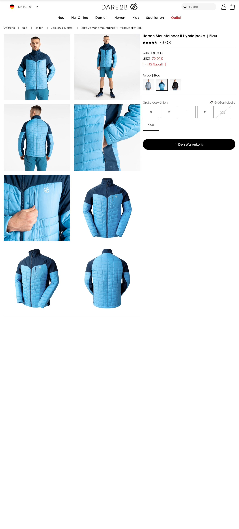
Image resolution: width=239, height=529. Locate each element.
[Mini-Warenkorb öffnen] (232, 7)
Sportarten (155, 18)
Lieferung (153, 230)
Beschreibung (156, 197)
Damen (101, 18)
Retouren (153, 241)
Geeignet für (156, 208)
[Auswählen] (148, 111)
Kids (135, 18)
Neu (61, 18)
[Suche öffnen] (198, 6)
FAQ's (150, 219)
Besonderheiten (158, 149)
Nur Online (79, 18)
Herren (120, 18)
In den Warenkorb (189, 129)
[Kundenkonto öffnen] (224, 7)
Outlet (176, 18)
